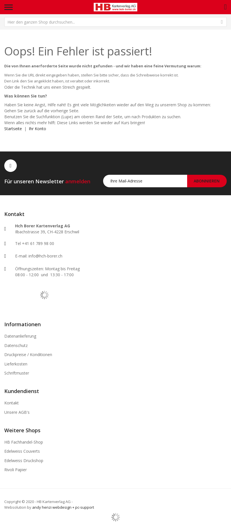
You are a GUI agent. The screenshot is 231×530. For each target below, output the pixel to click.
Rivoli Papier (15, 469)
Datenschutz (16, 345)
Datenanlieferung (20, 336)
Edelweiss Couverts (22, 451)
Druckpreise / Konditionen (28, 354)
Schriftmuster (16, 373)
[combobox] (115, 22)
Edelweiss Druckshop (23, 460)
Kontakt (11, 403)
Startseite (13, 128)
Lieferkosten (15, 364)
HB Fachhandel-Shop (23, 442)
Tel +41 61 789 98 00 (34, 243)
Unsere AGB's (17, 412)
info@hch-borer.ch (45, 256)
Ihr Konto (37, 128)
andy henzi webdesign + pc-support (63, 507)
